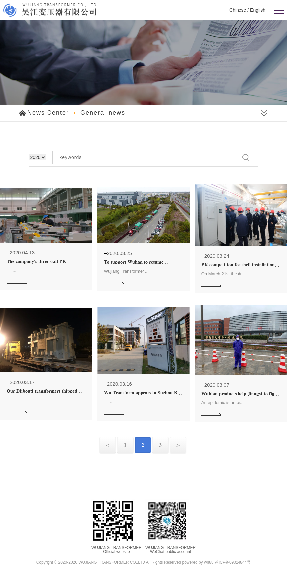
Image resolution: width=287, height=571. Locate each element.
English (257, 10)
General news (102, 112)
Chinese (237, 10)
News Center (48, 112)
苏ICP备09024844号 (233, 562)
